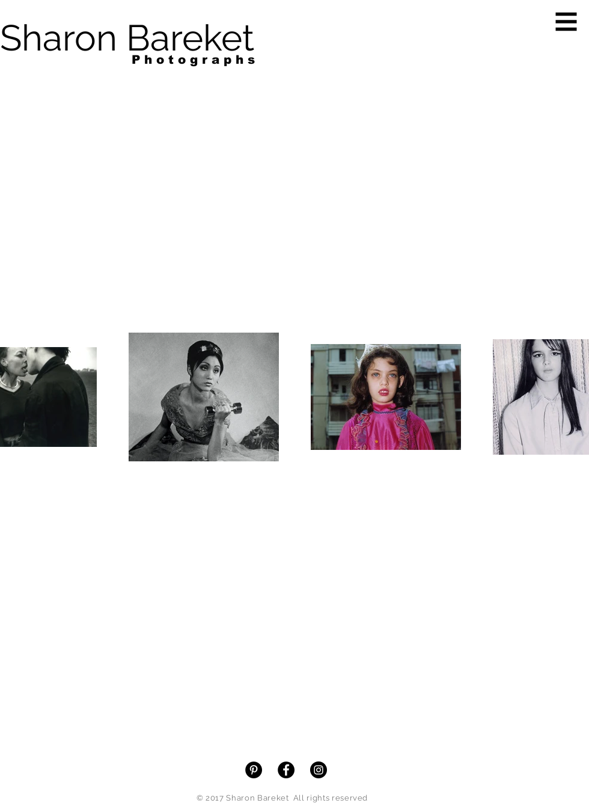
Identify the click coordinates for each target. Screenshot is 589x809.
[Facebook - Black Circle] (286, 769)
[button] (566, 22)
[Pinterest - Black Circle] (253, 769)
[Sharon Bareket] (127, 38)
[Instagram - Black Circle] (318, 769)
